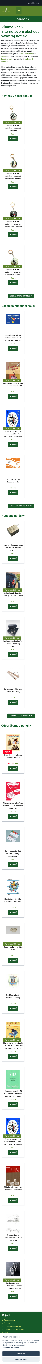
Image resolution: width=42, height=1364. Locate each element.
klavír (26, 54)
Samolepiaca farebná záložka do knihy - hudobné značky (13, 853)
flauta (3, 56)
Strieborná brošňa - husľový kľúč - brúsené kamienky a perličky (13, 1285)
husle (30, 54)
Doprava (7, 1323)
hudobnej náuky (7, 59)
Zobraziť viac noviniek (21, 296)
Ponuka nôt (21, 19)
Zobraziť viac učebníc (21, 506)
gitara (20, 54)
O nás (6, 1333)
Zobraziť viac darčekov (21, 716)
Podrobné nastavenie (10, 1348)
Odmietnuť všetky (21, 1359)
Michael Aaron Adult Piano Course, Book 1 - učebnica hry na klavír (13, 805)
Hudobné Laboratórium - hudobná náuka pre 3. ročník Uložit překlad (13, 338)
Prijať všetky (21, 1353)
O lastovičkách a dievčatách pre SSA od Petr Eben (13, 1237)
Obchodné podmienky (12, 1326)
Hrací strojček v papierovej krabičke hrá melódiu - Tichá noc (13, 547)
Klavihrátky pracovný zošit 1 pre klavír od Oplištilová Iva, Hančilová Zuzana (13, 1045)
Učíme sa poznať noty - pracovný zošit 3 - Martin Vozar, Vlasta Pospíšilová (13, 434)
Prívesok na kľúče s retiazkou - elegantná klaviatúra (13, 128)
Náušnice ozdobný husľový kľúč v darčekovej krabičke (13, 643)
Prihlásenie (34, 3)
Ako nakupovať (9, 1320)
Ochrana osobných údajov (14, 1329)
